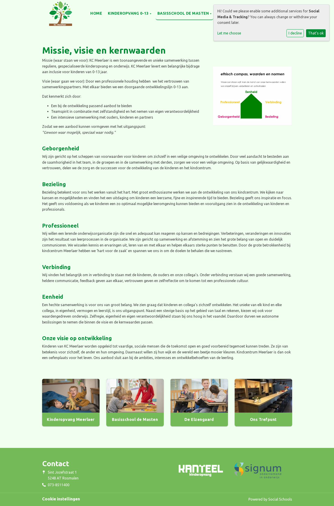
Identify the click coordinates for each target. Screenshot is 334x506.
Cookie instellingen (61, 499)
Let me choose (229, 33)
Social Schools (280, 499)
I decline (295, 33)
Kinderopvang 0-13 (129, 13)
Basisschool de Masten (183, 13)
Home (96, 13)
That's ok (316, 33)
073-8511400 (58, 485)
